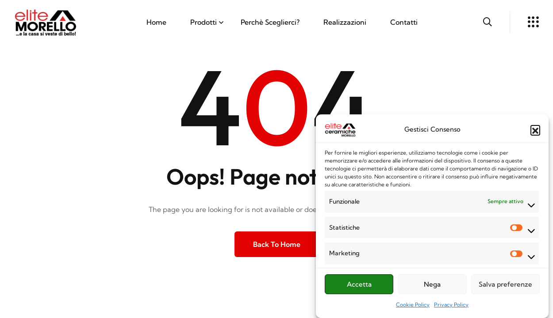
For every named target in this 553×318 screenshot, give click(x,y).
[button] (535, 133)
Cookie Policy (413, 307)
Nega (432, 287)
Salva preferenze (505, 287)
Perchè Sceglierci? (270, 22)
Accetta (359, 287)
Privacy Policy (451, 307)
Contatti (404, 22)
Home (156, 22)
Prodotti (203, 22)
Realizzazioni (344, 22)
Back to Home (276, 244)
